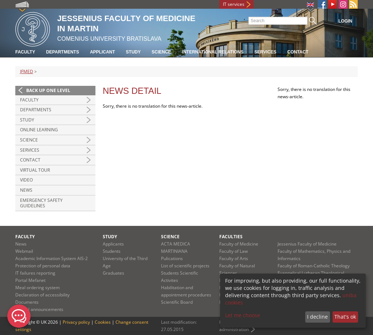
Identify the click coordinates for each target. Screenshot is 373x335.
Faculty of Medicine (238, 244)
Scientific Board (177, 302)
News (26, 190)
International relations (213, 52)
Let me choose (242, 315)
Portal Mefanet (30, 280)
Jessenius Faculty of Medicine (307, 244)
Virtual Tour (35, 170)
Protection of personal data (42, 266)
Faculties (231, 237)
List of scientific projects (185, 266)
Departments (62, 52)
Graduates (113, 273)
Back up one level (48, 90)
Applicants (113, 244)
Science (161, 52)
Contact (298, 52)
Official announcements (39, 309)
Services (265, 52)
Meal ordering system (37, 287)
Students (112, 251)
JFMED (26, 71)
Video (26, 180)
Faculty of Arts (233, 258)
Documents (27, 302)
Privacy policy (76, 322)
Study (133, 52)
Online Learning (39, 130)
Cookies (103, 322)
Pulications (172, 258)
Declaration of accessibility (42, 295)
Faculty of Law (233, 251)
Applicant (102, 52)
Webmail (24, 251)
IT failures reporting (35, 273)
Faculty (25, 52)
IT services (233, 4)
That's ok (345, 316)
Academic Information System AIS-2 (51, 258)
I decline (317, 316)
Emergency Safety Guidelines (41, 203)
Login (345, 21)
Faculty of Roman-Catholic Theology (314, 266)
